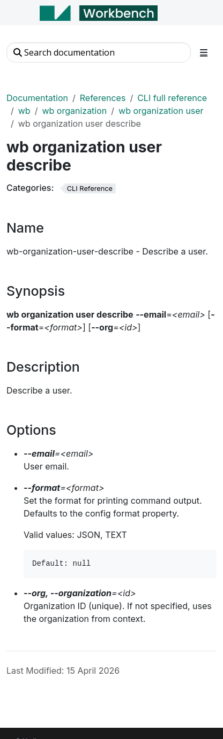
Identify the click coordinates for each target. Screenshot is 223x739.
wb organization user (161, 110)
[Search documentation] (98, 52)
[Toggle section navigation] (203, 52)
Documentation (37, 98)
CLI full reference (172, 98)
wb (24, 110)
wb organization (74, 110)
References (103, 98)
